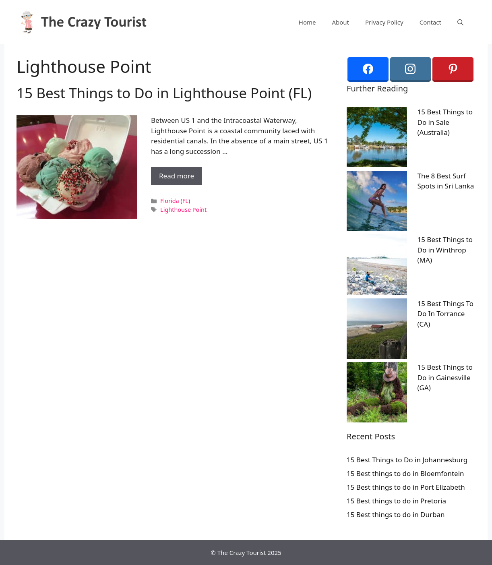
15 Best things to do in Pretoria (396, 500)
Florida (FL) (175, 201)
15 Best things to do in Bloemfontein (405, 473)
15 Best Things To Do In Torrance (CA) (446, 314)
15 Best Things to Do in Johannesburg (407, 459)
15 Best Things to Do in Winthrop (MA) (445, 250)
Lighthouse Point (183, 209)
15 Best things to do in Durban (396, 514)
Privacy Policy (384, 22)
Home (307, 22)
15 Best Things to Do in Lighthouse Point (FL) (164, 92)
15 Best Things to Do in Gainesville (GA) (445, 377)
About (340, 22)
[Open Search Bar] (460, 22)
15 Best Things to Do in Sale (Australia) (445, 122)
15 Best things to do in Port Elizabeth (406, 487)
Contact (430, 22)
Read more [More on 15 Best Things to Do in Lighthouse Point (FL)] (176, 175)
